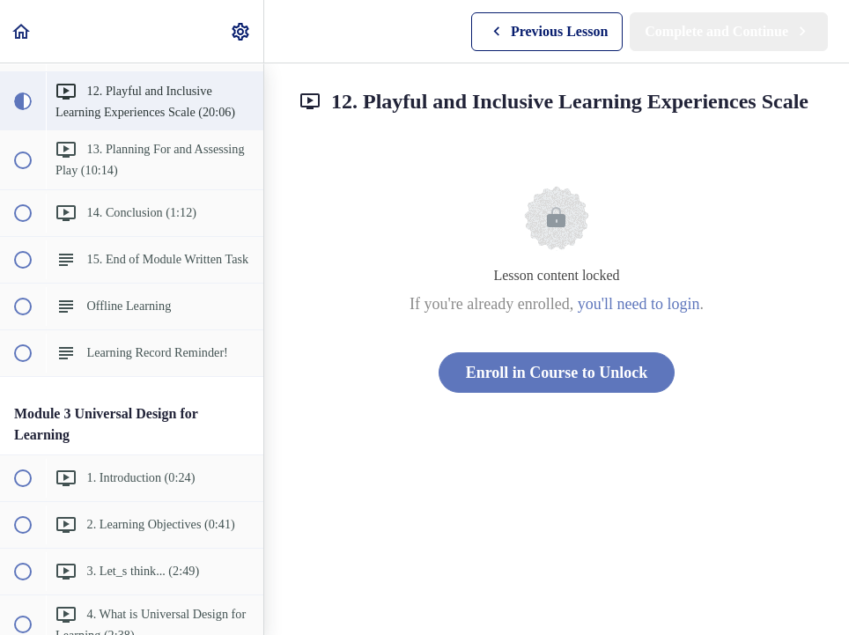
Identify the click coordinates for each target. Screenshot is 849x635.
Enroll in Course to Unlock (557, 372)
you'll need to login (639, 304)
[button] (22, 31)
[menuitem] (241, 31)
